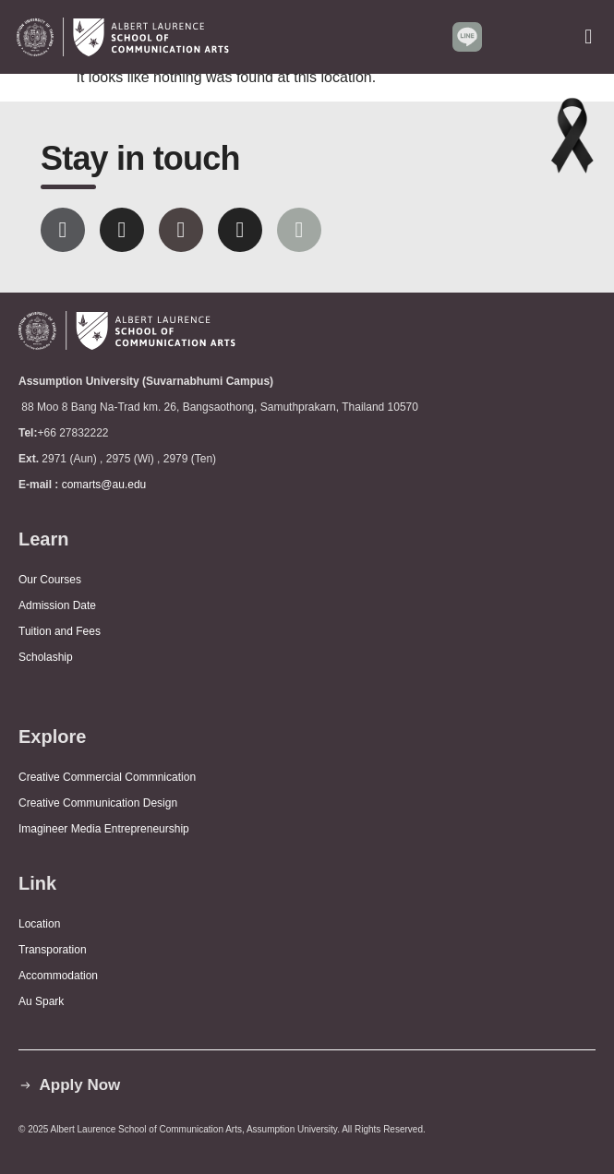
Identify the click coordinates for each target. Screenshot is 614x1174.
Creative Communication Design (97, 803)
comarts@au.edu (107, 484)
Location (39, 923)
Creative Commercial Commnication (107, 777)
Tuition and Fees (59, 631)
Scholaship (45, 657)
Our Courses (49, 579)
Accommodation (59, 975)
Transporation (54, 949)
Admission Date (57, 605)
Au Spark (41, 1001)
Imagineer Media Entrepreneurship (103, 828)
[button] (588, 36)
